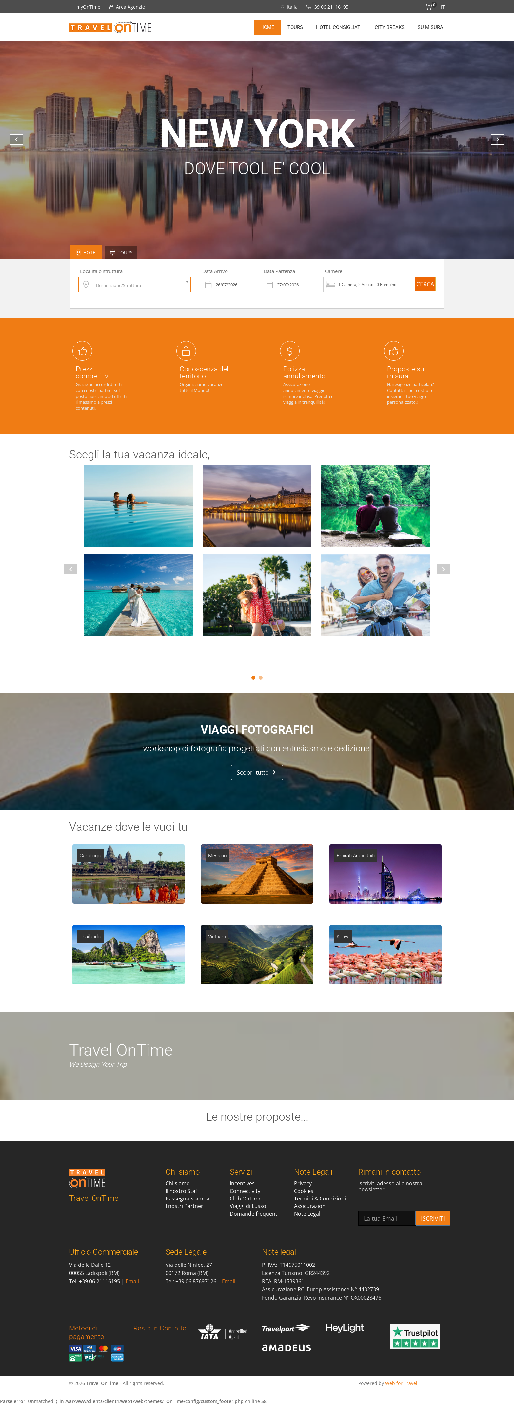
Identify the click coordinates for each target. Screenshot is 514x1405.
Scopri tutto (256, 772)
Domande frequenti (254, 1213)
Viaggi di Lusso (248, 1206)
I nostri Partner (184, 1206)
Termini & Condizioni (320, 1198)
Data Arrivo (215, 271)
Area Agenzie (127, 7)
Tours (295, 27)
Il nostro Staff (182, 1191)
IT (443, 7)
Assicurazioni (310, 1206)
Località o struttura (101, 271)
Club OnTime (246, 1198)
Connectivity (245, 1191)
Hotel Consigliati (339, 27)
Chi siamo (178, 1183)
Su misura (430, 27)
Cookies (303, 1191)
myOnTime (84, 7)
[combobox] (134, 284)
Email (132, 1281)
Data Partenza (279, 271)
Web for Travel (401, 1383)
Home (267, 27)
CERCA (425, 284)
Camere (333, 271)
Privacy (303, 1183)
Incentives (242, 1183)
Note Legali (308, 1213)
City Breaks (390, 27)
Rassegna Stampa (187, 1198)
